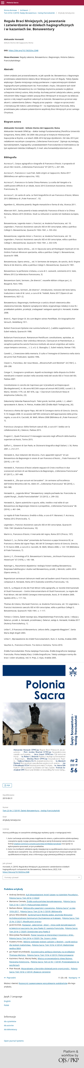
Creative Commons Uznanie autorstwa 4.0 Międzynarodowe (37, 843)
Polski (6, 1005)
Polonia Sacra (12, 2)
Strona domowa (10, 10)
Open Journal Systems (14, 1041)
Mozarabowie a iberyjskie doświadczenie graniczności (45, 968)
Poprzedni (11, 977)
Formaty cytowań (12, 877)
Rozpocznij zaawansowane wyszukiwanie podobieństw (43, 983)
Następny (73, 977)
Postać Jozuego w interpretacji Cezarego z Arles (52, 935)
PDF (8, 785)
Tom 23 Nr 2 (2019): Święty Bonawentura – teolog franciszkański (29, 13)
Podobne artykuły (13, 889)
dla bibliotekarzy (10, 1029)
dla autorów (9, 1025)
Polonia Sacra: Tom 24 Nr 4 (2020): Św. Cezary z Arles (33, 938)
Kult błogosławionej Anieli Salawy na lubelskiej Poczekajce (52, 894)
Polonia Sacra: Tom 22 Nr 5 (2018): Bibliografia (41, 911)
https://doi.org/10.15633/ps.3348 (23, 50)
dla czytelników (10, 1021)
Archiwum (24, 10)
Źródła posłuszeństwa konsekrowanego (44, 901)
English (7, 1001)
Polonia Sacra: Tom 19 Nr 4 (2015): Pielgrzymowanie (50, 955)
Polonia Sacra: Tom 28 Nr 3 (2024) (24, 898)
